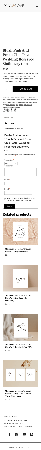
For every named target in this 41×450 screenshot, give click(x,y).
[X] (7, 110)
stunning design (15, 107)
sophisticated (6, 107)
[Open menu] (36, 5)
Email (7, 189)
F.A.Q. (14, 416)
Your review (9, 166)
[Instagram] (16, 434)
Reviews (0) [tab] (8, 117)
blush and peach (10, 104)
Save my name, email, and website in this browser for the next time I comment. (21, 199)
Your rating (9, 160)
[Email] (15, 110)
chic (17, 104)
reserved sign (28, 104)
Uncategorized (33, 102)
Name (7, 180)
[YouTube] (24, 434)
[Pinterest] (11, 110)
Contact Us (9, 426)
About (7, 416)
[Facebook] (4, 110)
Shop (20, 426)
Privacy (28, 426)
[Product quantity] (7, 89)
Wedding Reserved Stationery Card (15, 46)
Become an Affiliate (14, 423)
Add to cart (26, 89)
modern (21, 104)
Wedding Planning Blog (15, 420)
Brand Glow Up (25, 447)
